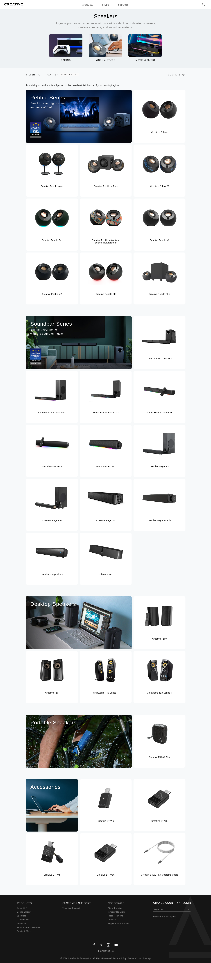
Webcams (21, 924)
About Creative (115, 908)
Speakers (21, 916)
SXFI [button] (105, 4)
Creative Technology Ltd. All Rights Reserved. (90, 958)
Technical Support (71, 908)
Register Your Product (118, 924)
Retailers (112, 920)
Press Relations (115, 916)
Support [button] (123, 4)
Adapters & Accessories (28, 927)
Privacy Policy (119, 958)
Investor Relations (116, 912)
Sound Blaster (24, 912)
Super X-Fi (22, 908)
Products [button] (87, 4)
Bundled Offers (24, 931)
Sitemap (146, 958)
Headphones (23, 920)
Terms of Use (134, 958)
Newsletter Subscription (164, 917)
